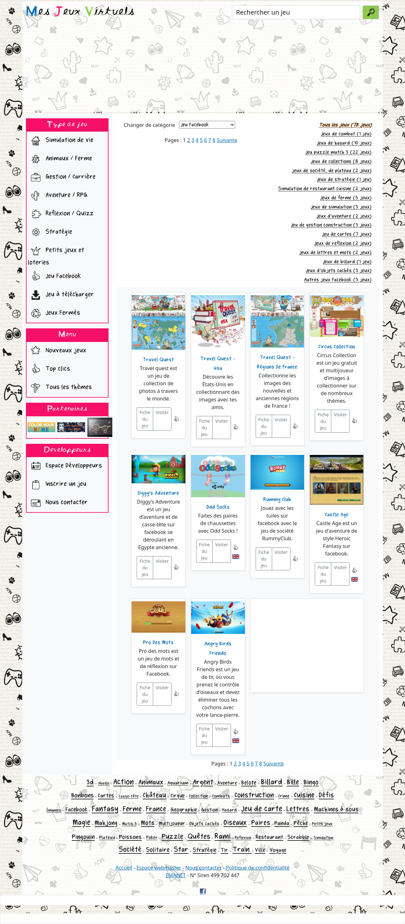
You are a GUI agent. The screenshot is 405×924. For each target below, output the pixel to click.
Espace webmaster (158, 867)
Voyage (278, 850)
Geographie (184, 809)
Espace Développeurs (65, 466)
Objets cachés (204, 824)
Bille (293, 782)
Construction (254, 795)
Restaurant (269, 837)
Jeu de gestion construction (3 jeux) (331, 225)
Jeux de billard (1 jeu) (347, 261)
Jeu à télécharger (61, 295)
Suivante (227, 140)
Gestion (209, 810)
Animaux (150, 782)
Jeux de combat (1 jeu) (346, 134)
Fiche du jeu (145, 419)
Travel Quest (158, 359)
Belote (248, 782)
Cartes (106, 795)
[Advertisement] (202, 67)
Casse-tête (129, 796)
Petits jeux (322, 824)
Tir (224, 850)
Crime (284, 796)
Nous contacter (58, 503)
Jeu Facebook (54, 277)
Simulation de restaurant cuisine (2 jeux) (324, 188)
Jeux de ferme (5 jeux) (345, 198)
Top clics (49, 369)
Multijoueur (172, 823)
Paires (260, 822)
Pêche (301, 823)
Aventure (227, 783)
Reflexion (243, 837)
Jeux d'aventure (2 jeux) (343, 216)
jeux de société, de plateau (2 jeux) (331, 170)
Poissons (130, 837)
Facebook (76, 809)
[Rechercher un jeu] (296, 12)
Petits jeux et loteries (56, 255)
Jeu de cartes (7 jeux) (346, 234)
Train (242, 849)
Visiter (162, 412)
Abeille (103, 783)
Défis (326, 795)
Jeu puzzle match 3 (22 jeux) (338, 152)
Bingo (311, 782)
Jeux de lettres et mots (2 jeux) (335, 252)
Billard (272, 782)
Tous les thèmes (60, 388)
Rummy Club (277, 499)
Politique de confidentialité (258, 867)
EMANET (175, 875)
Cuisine (304, 795)
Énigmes (54, 810)
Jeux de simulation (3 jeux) (341, 207)
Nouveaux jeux (57, 351)
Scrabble (298, 837)
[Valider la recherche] (371, 12)
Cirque (178, 795)
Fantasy (105, 809)
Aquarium (177, 783)
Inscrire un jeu (57, 485)
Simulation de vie (60, 141)
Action (123, 782)
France (156, 809)
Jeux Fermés (54, 313)
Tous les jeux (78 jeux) (345, 125)
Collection (198, 796)
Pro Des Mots (158, 642)
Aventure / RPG (57, 196)
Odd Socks (218, 507)
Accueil (123, 867)
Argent (203, 782)
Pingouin (83, 837)
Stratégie (50, 232)
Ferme (132, 809)
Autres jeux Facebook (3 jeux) (337, 279)
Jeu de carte (261, 809)
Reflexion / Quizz (61, 214)
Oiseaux (235, 822)
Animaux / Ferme (60, 159)
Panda (281, 823)
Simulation (323, 837)
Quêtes (199, 836)
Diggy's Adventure (158, 493)
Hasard (229, 810)
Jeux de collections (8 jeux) (341, 161)
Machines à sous (336, 809)
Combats (221, 796)
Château (154, 795)
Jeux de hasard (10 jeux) (344, 143)
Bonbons (82, 795)
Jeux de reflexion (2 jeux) (342, 243)
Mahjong (106, 823)
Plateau (107, 837)
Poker (152, 837)
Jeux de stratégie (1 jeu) (344, 179)
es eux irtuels (80, 12)
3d (90, 782)
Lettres (297, 809)
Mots (147, 823)
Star (181, 849)
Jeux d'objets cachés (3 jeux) (338, 270)
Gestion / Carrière (62, 177)
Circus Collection (336, 346)
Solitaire (158, 850)
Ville (260, 850)
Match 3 (129, 824)
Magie (81, 822)
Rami (223, 836)
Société (130, 849)
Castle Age (336, 514)
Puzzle (172, 836)
